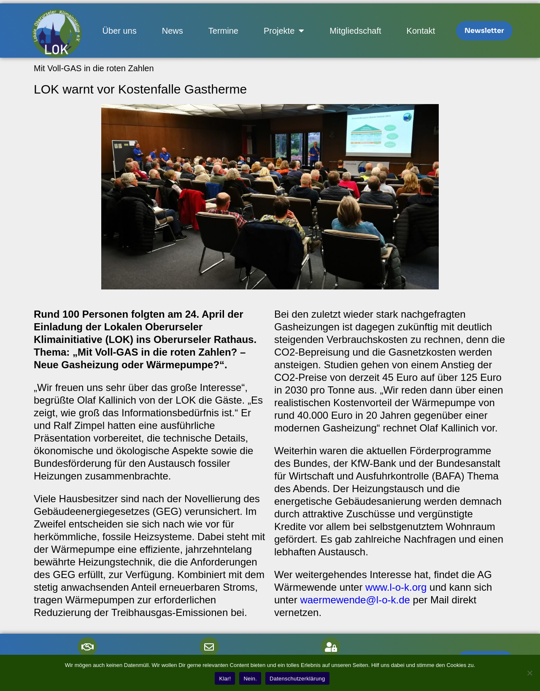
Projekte (284, 31)
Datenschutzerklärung (297, 678)
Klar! (225, 678)
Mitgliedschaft (355, 30)
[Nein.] (529, 673)
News (172, 30)
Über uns (120, 30)
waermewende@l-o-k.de (355, 599)
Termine (223, 30)
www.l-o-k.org (396, 587)
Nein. (250, 678)
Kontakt (421, 30)
